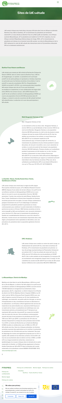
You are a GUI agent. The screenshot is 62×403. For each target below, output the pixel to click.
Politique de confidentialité (24, 366)
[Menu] (57, 2)
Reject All (21, 396)
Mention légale (6, 376)
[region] (21, 391)
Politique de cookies (7, 379)
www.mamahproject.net (9, 349)
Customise (10, 396)
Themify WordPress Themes (35, 371)
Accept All (31, 396)
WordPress (25, 371)
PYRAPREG (21, 370)
